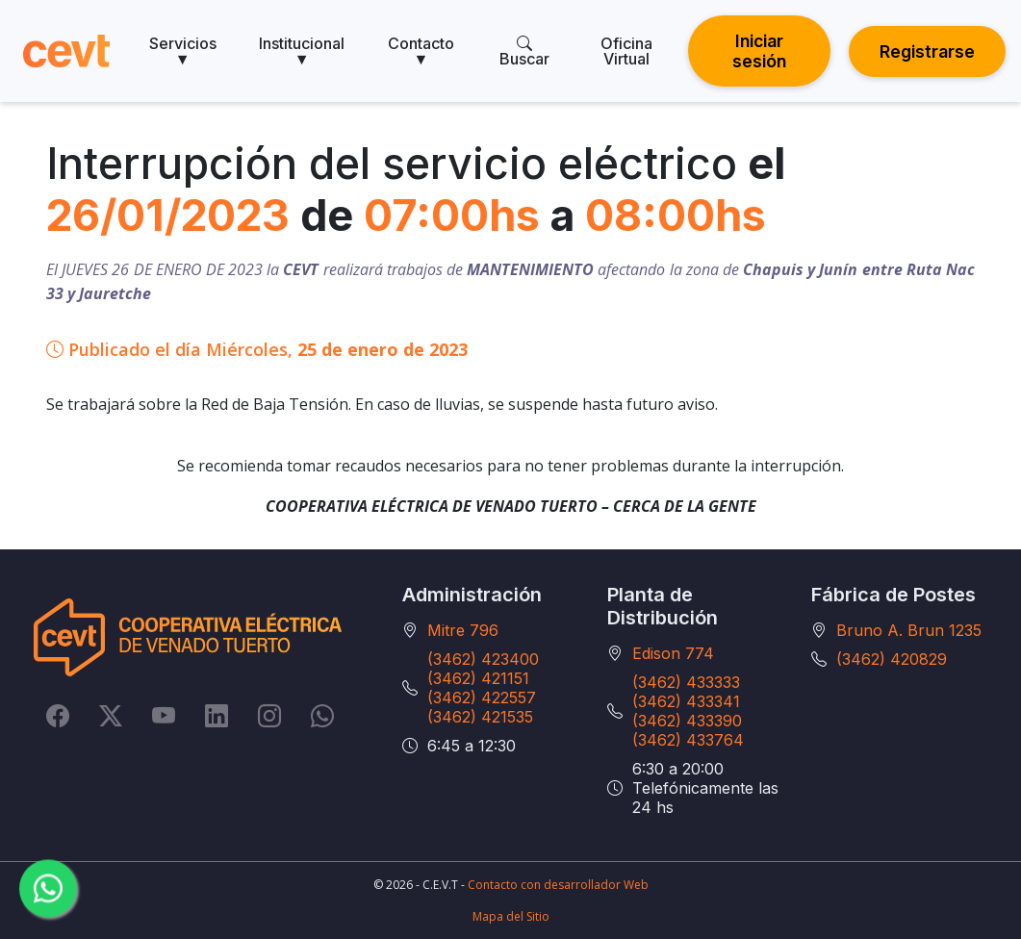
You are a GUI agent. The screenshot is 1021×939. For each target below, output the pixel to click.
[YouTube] (164, 716)
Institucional (302, 51)
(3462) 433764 (688, 739)
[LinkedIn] (216, 716)
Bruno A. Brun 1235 (909, 630)
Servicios (183, 51)
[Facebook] (58, 716)
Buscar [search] (524, 51)
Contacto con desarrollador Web (558, 884)
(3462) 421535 (480, 716)
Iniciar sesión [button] (759, 51)
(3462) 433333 (686, 682)
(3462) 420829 (891, 659)
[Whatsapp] (322, 716)
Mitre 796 (462, 630)
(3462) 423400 (483, 659)
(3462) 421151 (478, 678)
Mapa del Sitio (510, 916)
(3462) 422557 (481, 697)
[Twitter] (111, 716)
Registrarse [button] (927, 51)
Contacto (421, 51)
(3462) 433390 (687, 720)
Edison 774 (673, 653)
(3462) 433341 (686, 701)
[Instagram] (269, 716)
